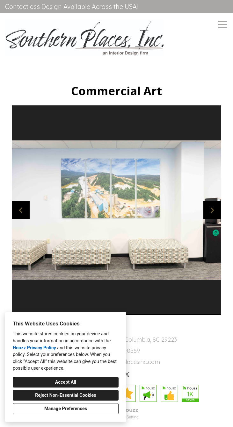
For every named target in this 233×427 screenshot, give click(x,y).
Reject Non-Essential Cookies (65, 395)
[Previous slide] (21, 210)
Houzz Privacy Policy (34, 348)
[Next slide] (212, 210)
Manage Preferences (65, 408)
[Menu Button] (222, 24)
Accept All (65, 382)
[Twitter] (127, 374)
